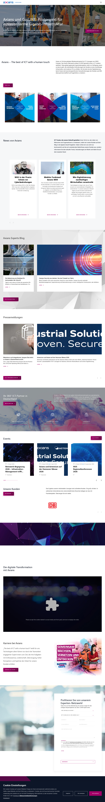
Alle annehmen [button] (95, 793)
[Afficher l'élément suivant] (13, 222)
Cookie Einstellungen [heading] (14, 785)
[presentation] (73, 754)
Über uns (7, 85)
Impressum (16, 796)
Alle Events (95, 438)
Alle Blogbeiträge (10, 299)
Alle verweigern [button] (81, 793)
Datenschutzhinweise (76, 742)
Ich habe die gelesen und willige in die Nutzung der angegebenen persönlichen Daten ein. (78, 742)
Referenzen (8, 493)
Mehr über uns (9, 403)
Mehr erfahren (78, 28)
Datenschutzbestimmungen (28, 796)
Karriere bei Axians (10, 669)
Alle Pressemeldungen (11, 377)
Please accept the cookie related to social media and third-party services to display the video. (52, 620)
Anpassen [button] (68, 793)
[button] (95, 41)
